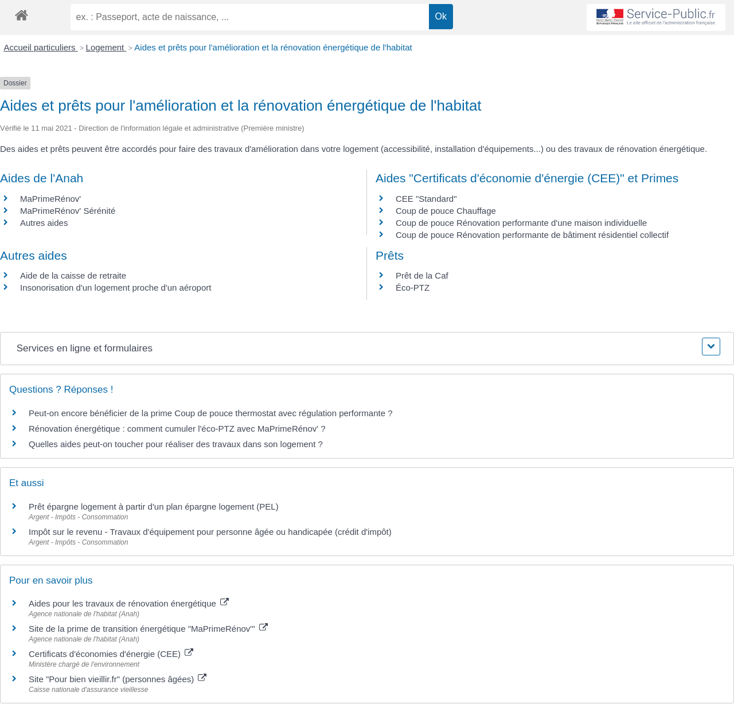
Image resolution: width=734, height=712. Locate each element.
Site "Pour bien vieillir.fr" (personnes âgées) (117, 679)
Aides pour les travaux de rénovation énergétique (129, 603)
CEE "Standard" (426, 199)
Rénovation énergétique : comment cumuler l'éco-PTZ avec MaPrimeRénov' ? (177, 428)
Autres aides (44, 223)
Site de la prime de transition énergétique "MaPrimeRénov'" (148, 628)
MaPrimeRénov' (50, 199)
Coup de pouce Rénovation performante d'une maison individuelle (521, 223)
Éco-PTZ (413, 287)
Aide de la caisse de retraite (73, 275)
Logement (106, 47)
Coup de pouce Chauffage (446, 211)
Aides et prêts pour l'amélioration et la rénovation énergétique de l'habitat (273, 47)
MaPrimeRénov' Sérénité (67, 211)
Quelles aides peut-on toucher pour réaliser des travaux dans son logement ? (176, 444)
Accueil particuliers (41, 47)
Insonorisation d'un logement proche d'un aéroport (115, 287)
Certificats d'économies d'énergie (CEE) (111, 654)
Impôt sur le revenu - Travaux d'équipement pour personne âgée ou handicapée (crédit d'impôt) (210, 532)
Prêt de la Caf (422, 275)
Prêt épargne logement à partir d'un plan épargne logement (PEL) (154, 506)
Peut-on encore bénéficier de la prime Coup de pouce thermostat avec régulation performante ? (211, 413)
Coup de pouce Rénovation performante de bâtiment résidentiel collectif (532, 235)
